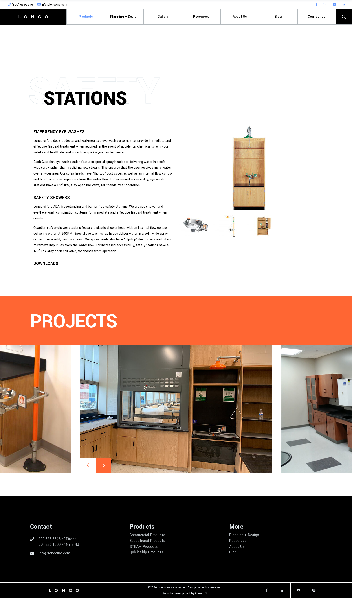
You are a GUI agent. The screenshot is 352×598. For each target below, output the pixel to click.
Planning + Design (244, 535)
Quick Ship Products (146, 552)
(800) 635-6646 (20, 5)
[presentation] (88, 465)
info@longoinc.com (52, 5)
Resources (238, 541)
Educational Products (147, 541)
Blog (232, 552)
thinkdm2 (201, 593)
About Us (237, 546)
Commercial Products (147, 535)
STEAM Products (144, 546)
